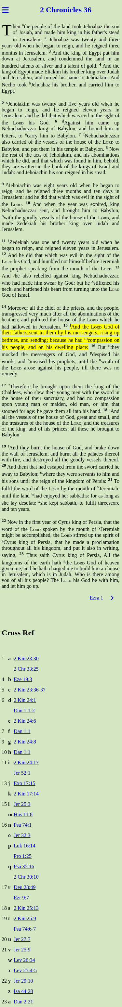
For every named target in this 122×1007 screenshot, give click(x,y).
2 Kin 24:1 (25, 700)
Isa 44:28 (23, 991)
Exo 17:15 (24, 783)
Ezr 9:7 (21, 897)
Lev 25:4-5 (25, 970)
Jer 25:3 (22, 804)
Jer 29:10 (23, 981)
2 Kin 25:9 (25, 918)
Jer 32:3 (22, 835)
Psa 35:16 (24, 866)
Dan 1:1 (22, 731)
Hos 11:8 (23, 814)
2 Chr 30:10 (26, 877)
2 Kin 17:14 (26, 793)
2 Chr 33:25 (26, 669)
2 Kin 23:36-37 (30, 689)
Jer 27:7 (22, 939)
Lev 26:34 (24, 960)
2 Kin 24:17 (26, 762)
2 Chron (53, 10)
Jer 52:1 (22, 773)
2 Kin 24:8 (25, 741)
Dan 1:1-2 (24, 710)
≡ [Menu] (5, 10)
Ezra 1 (96, 597)
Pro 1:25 (23, 856)
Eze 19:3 (23, 679)
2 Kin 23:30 (26, 658)
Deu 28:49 (24, 887)
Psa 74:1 (23, 825)
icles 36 (79, 10)
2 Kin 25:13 (26, 908)
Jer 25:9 (22, 949)
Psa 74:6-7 (25, 929)
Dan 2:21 (23, 1001)
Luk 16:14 (24, 845)
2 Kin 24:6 (25, 721)
